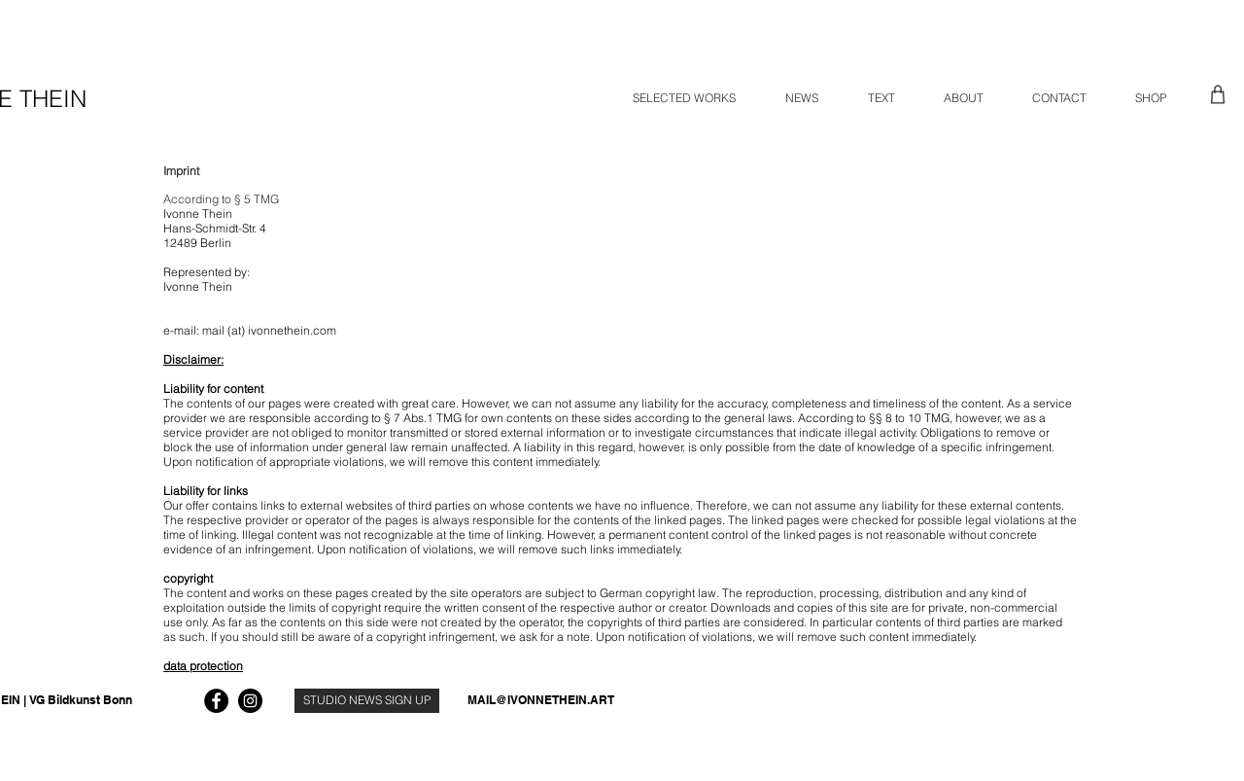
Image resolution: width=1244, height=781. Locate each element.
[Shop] (1217, 94)
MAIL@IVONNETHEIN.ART (540, 699)
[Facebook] (216, 701)
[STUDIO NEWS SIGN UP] (366, 701)
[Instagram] (250, 701)
